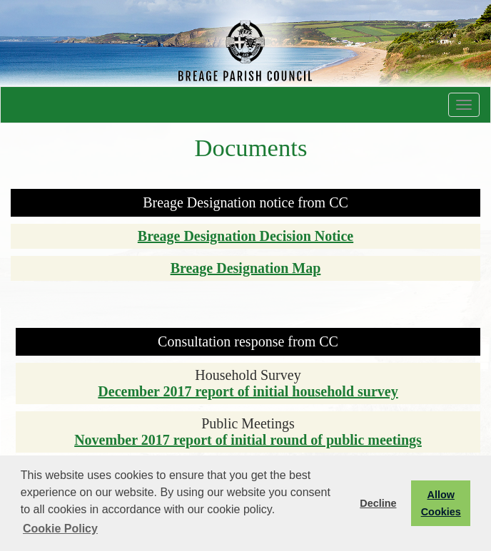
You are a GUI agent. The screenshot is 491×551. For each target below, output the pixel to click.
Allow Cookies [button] (441, 503)
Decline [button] (378, 503)
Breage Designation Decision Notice (245, 236)
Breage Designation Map (246, 268)
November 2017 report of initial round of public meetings (248, 440)
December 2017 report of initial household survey (248, 391)
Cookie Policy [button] (60, 528)
